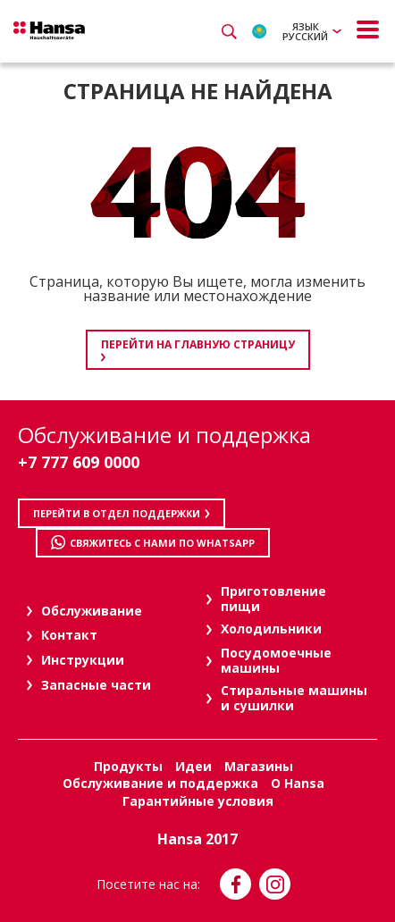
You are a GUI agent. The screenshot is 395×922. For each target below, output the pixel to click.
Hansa (49, 30)
